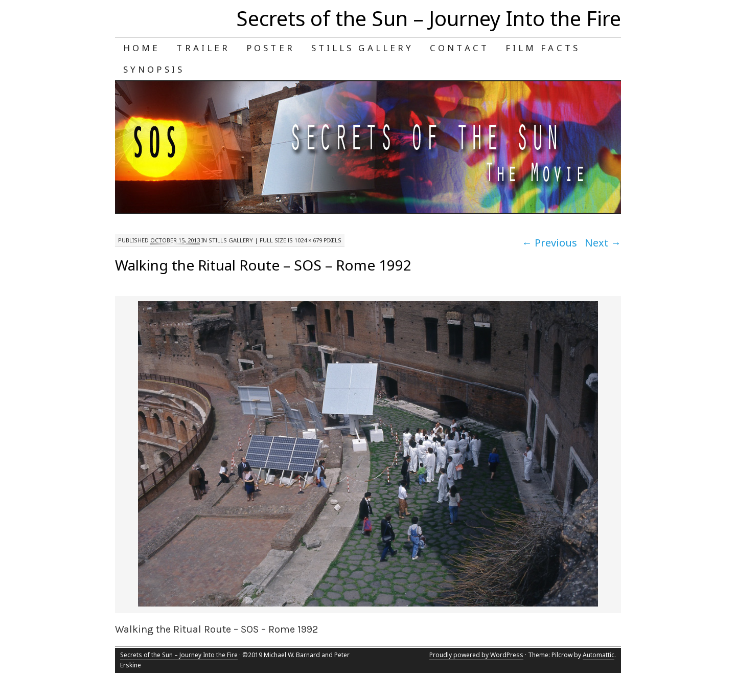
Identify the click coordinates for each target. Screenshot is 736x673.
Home (141, 48)
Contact (459, 48)
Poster (270, 48)
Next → (603, 243)
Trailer (203, 48)
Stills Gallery (362, 48)
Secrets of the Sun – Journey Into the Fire (428, 18)
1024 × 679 (308, 240)
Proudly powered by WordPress (476, 654)
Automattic (598, 654)
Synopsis (154, 69)
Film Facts (542, 48)
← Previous (549, 243)
